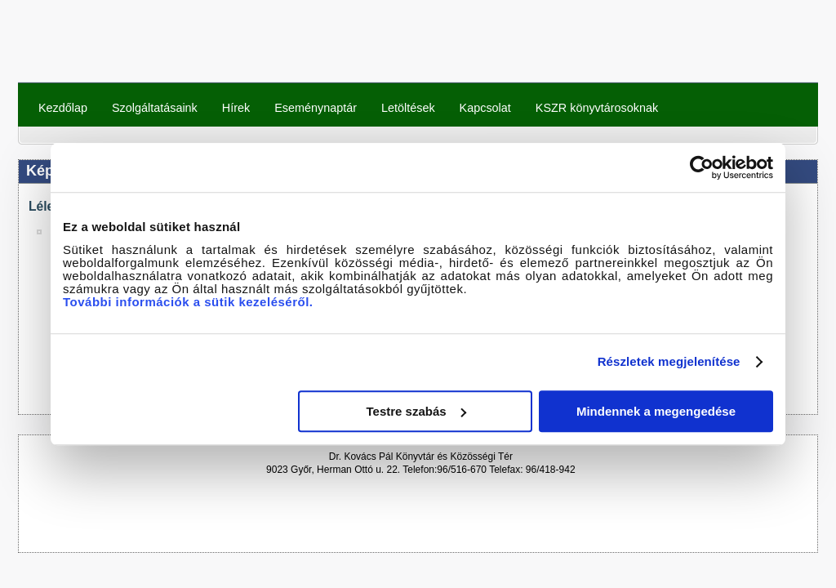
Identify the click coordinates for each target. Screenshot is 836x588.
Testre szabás (416, 411)
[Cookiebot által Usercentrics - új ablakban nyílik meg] (701, 167)
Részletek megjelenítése (669, 361)
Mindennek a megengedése (656, 411)
